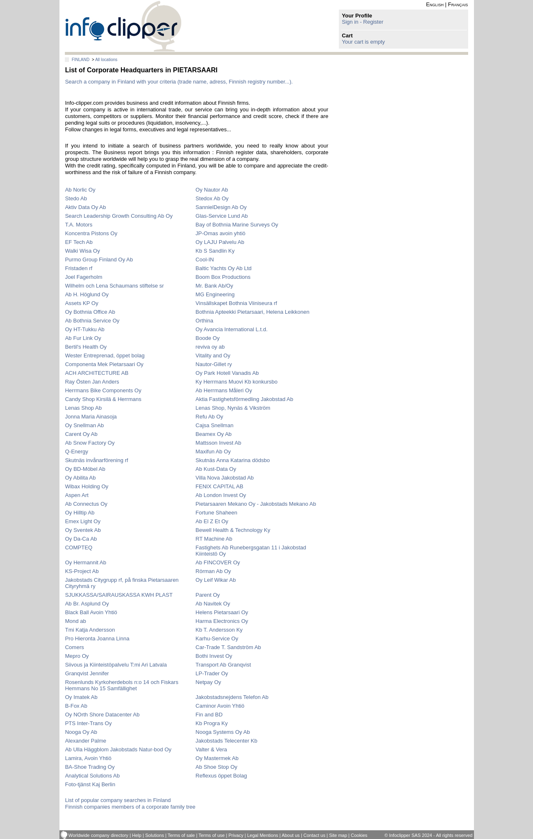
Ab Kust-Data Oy (215, 469)
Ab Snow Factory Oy (89, 443)
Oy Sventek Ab (83, 530)
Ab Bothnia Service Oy (92, 320)
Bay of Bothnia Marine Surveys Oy (236, 224)
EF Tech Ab (78, 242)
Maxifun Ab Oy (213, 451)
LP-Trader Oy (211, 673)
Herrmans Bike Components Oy (103, 390)
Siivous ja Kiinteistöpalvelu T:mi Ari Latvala (116, 665)
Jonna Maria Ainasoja (90, 416)
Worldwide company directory (98, 835)
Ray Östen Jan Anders (92, 382)
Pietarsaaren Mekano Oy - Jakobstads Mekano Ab (255, 504)
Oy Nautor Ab (211, 190)
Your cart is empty (363, 42)
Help (137, 835)
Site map (338, 835)
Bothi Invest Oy (213, 656)
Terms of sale (181, 835)
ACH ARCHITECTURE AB (96, 373)
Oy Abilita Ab (80, 478)
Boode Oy (207, 338)
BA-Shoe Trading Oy (89, 767)
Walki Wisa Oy (82, 251)
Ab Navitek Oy (212, 603)
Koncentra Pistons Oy (91, 233)
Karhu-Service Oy (216, 638)
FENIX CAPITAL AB (219, 486)
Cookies (359, 835)
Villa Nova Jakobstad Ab (224, 478)
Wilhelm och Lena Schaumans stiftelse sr (114, 286)
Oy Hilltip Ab (79, 512)
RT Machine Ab (213, 539)
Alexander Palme (85, 741)
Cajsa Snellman (214, 425)
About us (290, 835)
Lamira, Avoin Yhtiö (88, 758)
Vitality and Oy (212, 355)
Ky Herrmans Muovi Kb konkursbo (236, 382)
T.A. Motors (78, 224)
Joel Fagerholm (83, 277)
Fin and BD (208, 714)
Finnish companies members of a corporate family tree (130, 807)
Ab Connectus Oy (86, 504)
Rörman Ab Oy (213, 571)
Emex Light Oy (82, 521)
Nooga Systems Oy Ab (222, 732)
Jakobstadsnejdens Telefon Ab (231, 697)
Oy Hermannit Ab (85, 562)
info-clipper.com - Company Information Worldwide (123, 26)
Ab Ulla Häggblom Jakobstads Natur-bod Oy (118, 749)
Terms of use (211, 835)
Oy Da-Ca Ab (81, 539)
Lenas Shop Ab (83, 408)
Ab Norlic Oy (80, 190)
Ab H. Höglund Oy (87, 294)
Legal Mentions (262, 835)
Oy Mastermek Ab (216, 758)
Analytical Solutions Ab (92, 776)
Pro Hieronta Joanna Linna (97, 638)
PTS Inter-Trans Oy (88, 723)
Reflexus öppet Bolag (221, 776)
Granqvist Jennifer (87, 673)
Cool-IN (204, 259)
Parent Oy (207, 595)
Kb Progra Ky (211, 723)
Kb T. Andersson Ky (218, 630)
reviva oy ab (210, 347)
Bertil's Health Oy (85, 347)
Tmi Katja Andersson (90, 630)
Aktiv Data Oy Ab (85, 207)
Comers (74, 647)
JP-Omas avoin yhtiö (220, 233)
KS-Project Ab (82, 571)
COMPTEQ (78, 547)
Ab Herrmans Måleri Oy (223, 390)
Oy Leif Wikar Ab (215, 580)
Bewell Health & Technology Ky (232, 530)
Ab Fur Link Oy (83, 338)
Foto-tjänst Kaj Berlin (90, 784)
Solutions (154, 835)
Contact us (315, 835)
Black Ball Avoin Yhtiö (91, 612)
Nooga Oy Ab (81, 732)
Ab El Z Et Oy (211, 521)
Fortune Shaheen (216, 512)
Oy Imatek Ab (81, 697)
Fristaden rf (78, 268)
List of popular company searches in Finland (117, 800)
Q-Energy (76, 451)
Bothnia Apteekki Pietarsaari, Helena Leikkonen (252, 312)
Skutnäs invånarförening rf (96, 460)
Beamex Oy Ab (213, 434)
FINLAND (80, 59)
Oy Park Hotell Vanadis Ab (227, 373)
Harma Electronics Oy (221, 621)
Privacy (235, 835)
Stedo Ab (76, 198)
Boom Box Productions (222, 277)
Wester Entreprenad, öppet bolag (104, 355)
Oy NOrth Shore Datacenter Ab (102, 714)
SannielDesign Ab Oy (221, 207)
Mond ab (75, 621)
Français (458, 4)
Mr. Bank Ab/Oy (214, 286)
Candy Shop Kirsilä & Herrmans (103, 399)
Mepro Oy (77, 656)
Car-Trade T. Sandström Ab (228, 647)
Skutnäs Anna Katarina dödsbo (232, 460)
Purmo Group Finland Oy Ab (99, 259)
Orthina (204, 320)
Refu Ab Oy (209, 416)
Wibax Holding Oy (86, 486)
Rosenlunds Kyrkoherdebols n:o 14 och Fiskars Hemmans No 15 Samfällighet (121, 685)
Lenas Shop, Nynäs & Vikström (232, 408)
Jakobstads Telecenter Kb (226, 741)
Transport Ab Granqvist (223, 665)
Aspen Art (76, 495)
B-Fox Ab (76, 706)
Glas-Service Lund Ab (221, 216)
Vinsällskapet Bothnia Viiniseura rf (236, 303)
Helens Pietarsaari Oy (221, 612)
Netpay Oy (208, 682)
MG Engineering (214, 294)
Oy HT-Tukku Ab (84, 329)
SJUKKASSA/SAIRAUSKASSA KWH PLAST (119, 595)
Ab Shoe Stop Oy (216, 767)
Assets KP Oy (81, 303)
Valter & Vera (211, 749)
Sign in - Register (362, 22)
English (435, 4)
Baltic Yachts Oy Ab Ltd (223, 268)
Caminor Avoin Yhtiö (219, 706)
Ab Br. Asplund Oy (87, 603)
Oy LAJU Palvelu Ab (219, 242)
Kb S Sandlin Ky (214, 251)
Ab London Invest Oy (220, 495)
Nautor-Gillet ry (213, 364)
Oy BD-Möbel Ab (85, 469)
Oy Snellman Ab (84, 425)
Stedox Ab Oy (212, 198)
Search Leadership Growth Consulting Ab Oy (119, 216)
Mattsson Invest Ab (218, 443)
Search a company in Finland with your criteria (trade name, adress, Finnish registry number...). (179, 82)
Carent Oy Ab (81, 434)
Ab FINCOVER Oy (217, 562)
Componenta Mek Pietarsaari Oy (104, 364)
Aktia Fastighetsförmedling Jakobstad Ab (244, 399)
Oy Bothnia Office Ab (90, 312)
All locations (106, 59)
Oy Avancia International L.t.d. (231, 329)
